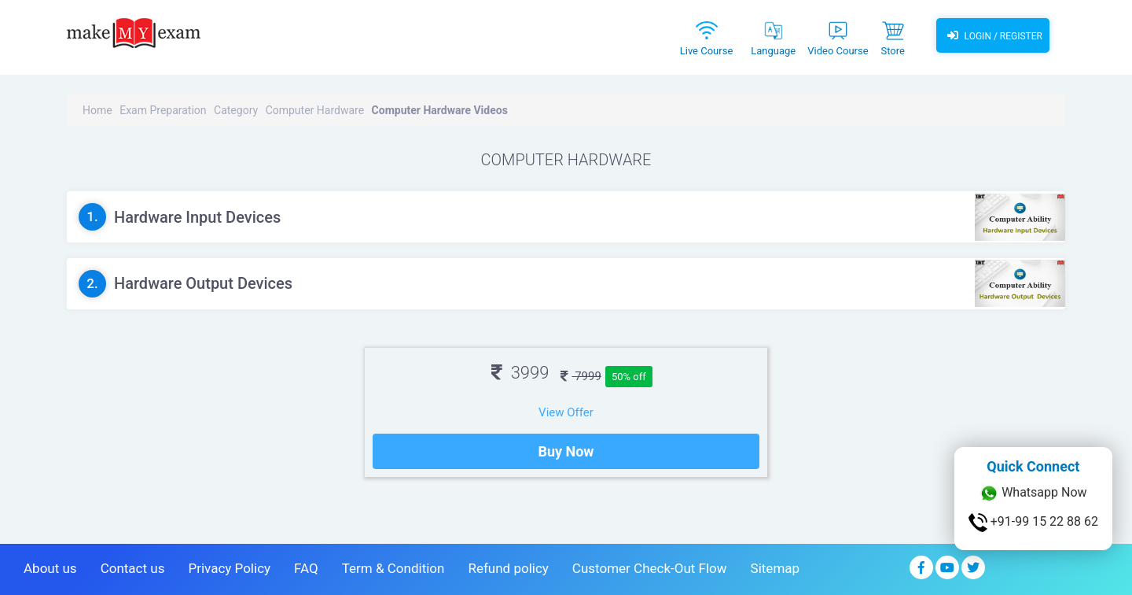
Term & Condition (393, 568)
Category (236, 110)
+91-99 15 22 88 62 (1033, 522)
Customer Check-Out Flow (649, 568)
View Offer (566, 412)
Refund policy (508, 568)
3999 (520, 372)
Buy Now (566, 451)
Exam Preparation (162, 110)
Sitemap (775, 568)
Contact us (133, 568)
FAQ (306, 568)
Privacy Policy (229, 568)
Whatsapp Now (1032, 493)
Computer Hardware (315, 110)
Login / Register (992, 35)
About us (50, 568)
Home (97, 110)
